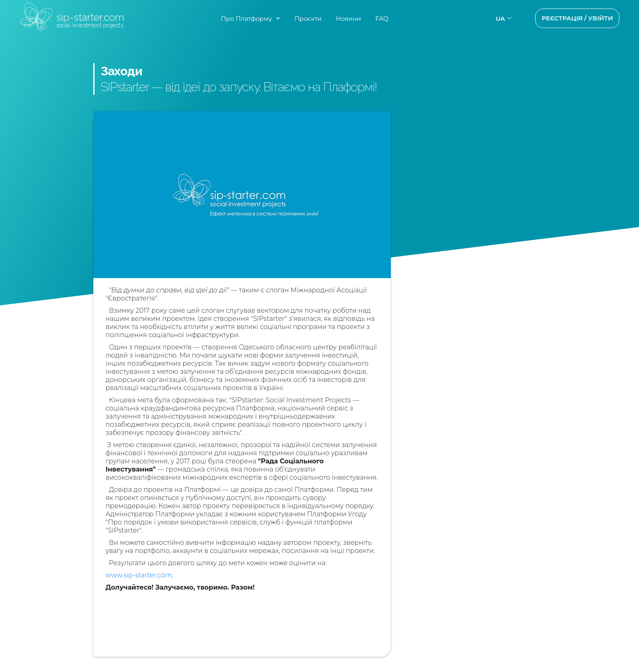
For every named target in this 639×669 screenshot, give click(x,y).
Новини (348, 18)
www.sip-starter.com (139, 575)
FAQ (381, 18)
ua (500, 18)
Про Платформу (246, 18)
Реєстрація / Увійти (577, 18)
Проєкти (308, 18)
